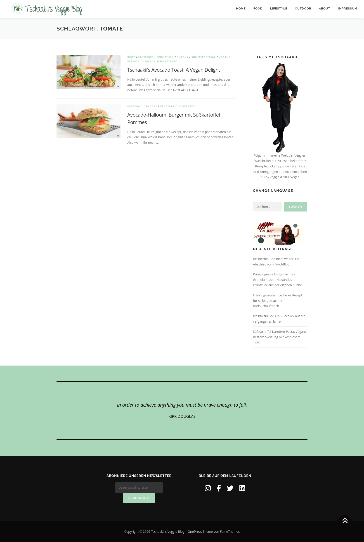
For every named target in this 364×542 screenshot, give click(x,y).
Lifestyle (278, 8)
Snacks (182, 57)
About (324, 8)
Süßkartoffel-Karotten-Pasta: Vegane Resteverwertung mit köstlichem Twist (280, 337)
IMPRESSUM (347, 8)
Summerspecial (203, 57)
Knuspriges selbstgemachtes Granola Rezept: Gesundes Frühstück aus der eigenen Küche (277, 279)
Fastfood (145, 57)
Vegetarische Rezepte (160, 61)
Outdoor (303, 8)
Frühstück (165, 57)
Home (241, 8)
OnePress (195, 531)
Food (257, 8)
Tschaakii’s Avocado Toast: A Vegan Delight (173, 69)
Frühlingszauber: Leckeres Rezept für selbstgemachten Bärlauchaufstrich (277, 300)
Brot (131, 57)
